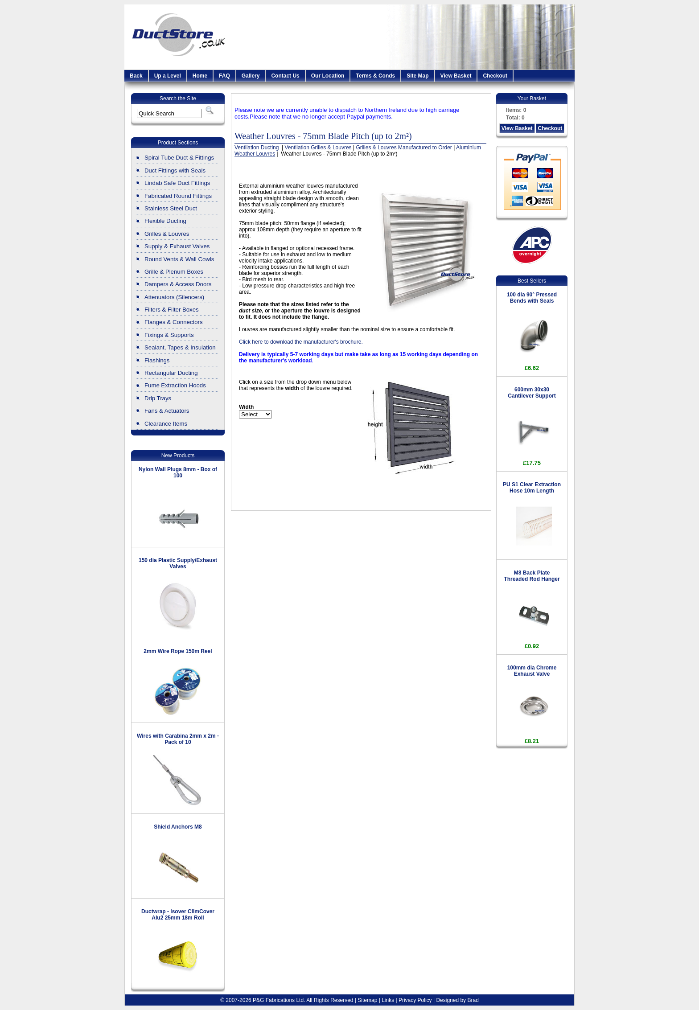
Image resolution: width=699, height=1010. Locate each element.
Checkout (495, 76)
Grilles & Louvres (166, 233)
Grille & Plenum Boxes (173, 271)
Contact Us (285, 76)
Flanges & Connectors (173, 322)
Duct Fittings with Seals (175, 170)
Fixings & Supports (169, 335)
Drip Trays (157, 398)
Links (388, 1000)
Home (200, 76)
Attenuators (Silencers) (174, 297)
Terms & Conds (375, 76)
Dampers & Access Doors (177, 284)
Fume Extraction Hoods (175, 385)
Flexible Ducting (165, 221)
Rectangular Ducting (171, 373)
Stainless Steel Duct (170, 208)
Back (136, 76)
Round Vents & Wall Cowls (179, 259)
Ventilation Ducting (257, 147)
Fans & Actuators (166, 410)
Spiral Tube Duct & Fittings (179, 157)
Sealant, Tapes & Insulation (180, 347)
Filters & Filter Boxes (171, 309)
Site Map (417, 76)
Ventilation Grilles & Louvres (318, 147)
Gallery (251, 76)
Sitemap (367, 1000)
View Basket (456, 76)
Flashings (156, 360)
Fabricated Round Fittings (178, 196)
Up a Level (167, 76)
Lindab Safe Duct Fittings (177, 183)
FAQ (224, 76)
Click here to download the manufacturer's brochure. (301, 342)
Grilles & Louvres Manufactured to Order (404, 147)
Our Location (328, 76)
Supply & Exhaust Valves (177, 246)
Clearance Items (165, 423)
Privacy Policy (415, 1000)
